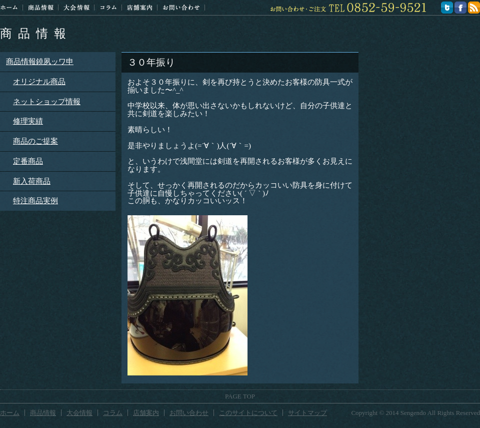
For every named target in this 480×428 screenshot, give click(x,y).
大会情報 (77, 7)
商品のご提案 (35, 141)
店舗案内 (139, 7)
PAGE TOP (240, 396)
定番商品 (28, 161)
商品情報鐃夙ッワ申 (40, 62)
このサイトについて (248, 412)
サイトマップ (307, 412)
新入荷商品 (31, 181)
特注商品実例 (35, 201)
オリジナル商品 (39, 82)
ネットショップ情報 (46, 102)
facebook (460, 8)
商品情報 (36, 33)
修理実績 (28, 121)
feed (474, 8)
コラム (108, 7)
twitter (447, 8)
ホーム (9, 7)
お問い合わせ (181, 7)
